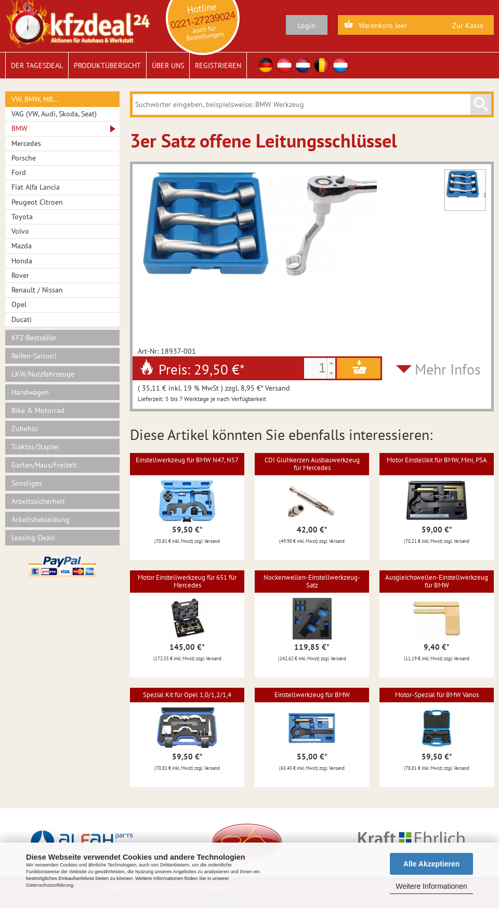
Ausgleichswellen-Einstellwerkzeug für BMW (436, 581)
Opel (19, 304)
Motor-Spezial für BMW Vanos (437, 694)
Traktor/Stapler (35, 446)
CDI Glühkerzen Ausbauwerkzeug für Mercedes (312, 464)
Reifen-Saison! (33, 355)
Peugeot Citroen (37, 202)
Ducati (21, 319)
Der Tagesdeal (37, 65)
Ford (18, 172)
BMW (19, 128)
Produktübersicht (107, 65)
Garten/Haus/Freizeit (44, 465)
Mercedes (26, 143)
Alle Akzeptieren (431, 864)
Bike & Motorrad (37, 410)
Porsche (23, 158)
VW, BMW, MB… (35, 99)
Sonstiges (26, 483)
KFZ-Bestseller (34, 337)
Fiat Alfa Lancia (35, 187)
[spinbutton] (315, 368)
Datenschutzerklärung (49, 885)
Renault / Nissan (37, 290)
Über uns (168, 65)
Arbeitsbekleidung (40, 519)
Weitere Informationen (431, 886)
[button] (331, 363)
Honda (21, 260)
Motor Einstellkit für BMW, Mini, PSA (437, 460)
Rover (20, 275)
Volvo (20, 231)
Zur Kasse (467, 25)
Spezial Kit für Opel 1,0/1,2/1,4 (187, 694)
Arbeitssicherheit (38, 501)
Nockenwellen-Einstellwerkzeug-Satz (312, 581)
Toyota (22, 216)
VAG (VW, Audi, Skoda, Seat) (54, 113)
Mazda (21, 245)
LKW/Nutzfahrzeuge (42, 374)
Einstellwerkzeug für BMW (312, 694)
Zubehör (24, 428)
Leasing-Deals (33, 537)
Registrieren (218, 65)
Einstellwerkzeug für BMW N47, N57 (187, 460)
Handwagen (30, 392)
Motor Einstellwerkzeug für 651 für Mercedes (187, 581)
